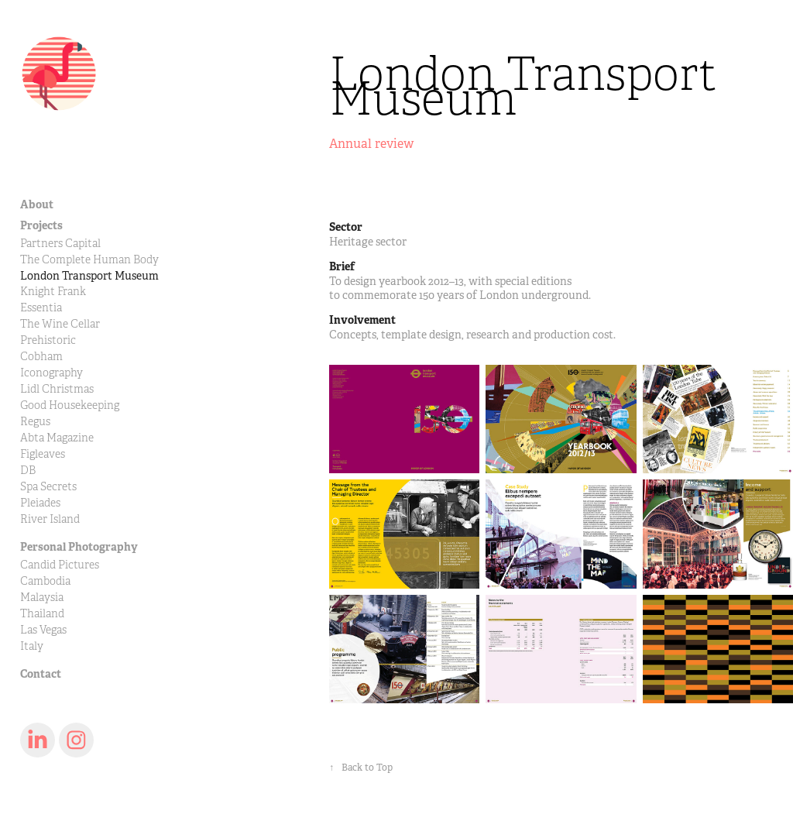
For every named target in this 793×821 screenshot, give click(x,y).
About (36, 204)
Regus (35, 421)
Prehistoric (48, 340)
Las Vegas (43, 630)
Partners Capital (60, 243)
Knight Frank (53, 291)
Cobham (41, 356)
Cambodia (45, 581)
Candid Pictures (59, 565)
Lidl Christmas (57, 389)
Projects (41, 225)
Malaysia (42, 597)
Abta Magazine (57, 438)
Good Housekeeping (69, 405)
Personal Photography (79, 547)
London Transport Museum (89, 276)
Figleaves (42, 454)
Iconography (51, 373)
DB (28, 470)
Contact (40, 674)
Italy (31, 646)
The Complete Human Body (89, 259)
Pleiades (40, 503)
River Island (50, 519)
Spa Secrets (48, 486)
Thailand (42, 613)
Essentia (41, 307)
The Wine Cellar (60, 324)
